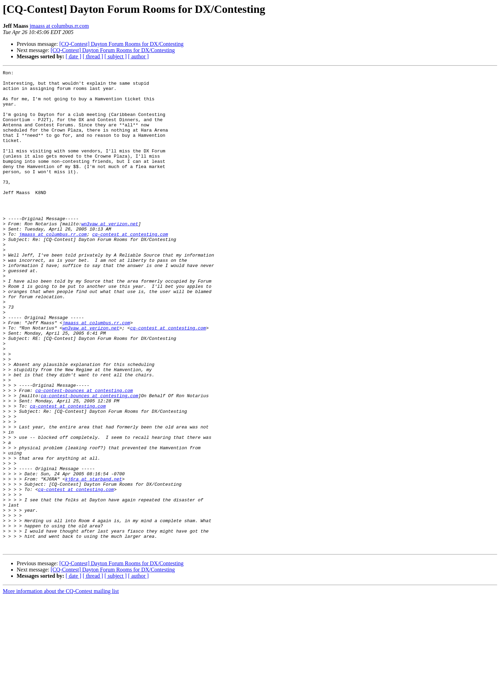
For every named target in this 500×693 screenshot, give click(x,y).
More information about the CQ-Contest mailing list (61, 687)
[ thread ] (93, 56)
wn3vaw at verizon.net (109, 255)
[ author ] (138, 56)
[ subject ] (116, 56)
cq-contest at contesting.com (130, 267)
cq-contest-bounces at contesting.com (84, 455)
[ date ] (73, 56)
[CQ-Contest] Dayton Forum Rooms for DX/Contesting (121, 44)
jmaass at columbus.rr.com (59, 26)
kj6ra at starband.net (93, 561)
